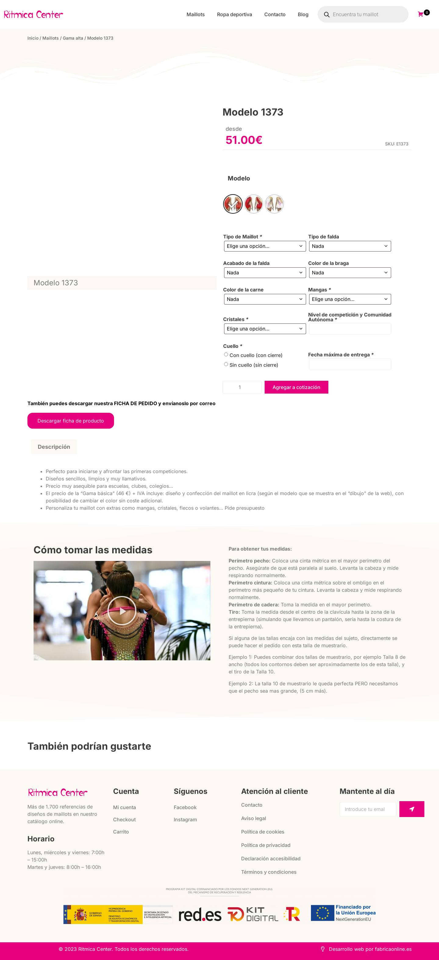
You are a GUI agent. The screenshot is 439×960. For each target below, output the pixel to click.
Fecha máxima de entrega (341, 354)
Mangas (319, 289)
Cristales (235, 319)
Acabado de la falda (246, 263)
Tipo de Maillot (242, 236)
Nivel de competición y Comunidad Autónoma (349, 317)
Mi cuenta (124, 807)
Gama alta (73, 38)
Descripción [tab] (54, 447)
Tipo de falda (323, 236)
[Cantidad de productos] (242, 387)
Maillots (196, 14)
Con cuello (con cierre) (256, 355)
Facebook (185, 807)
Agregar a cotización (296, 387)
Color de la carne (243, 289)
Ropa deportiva (234, 14)
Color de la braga (328, 263)
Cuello (232, 346)
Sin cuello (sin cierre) (254, 365)
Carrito (121, 832)
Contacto (275, 14)
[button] (122, 610)
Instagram (185, 819)
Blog (303, 14)
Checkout (124, 819)
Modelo (239, 178)
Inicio (32, 38)
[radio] (233, 204)
